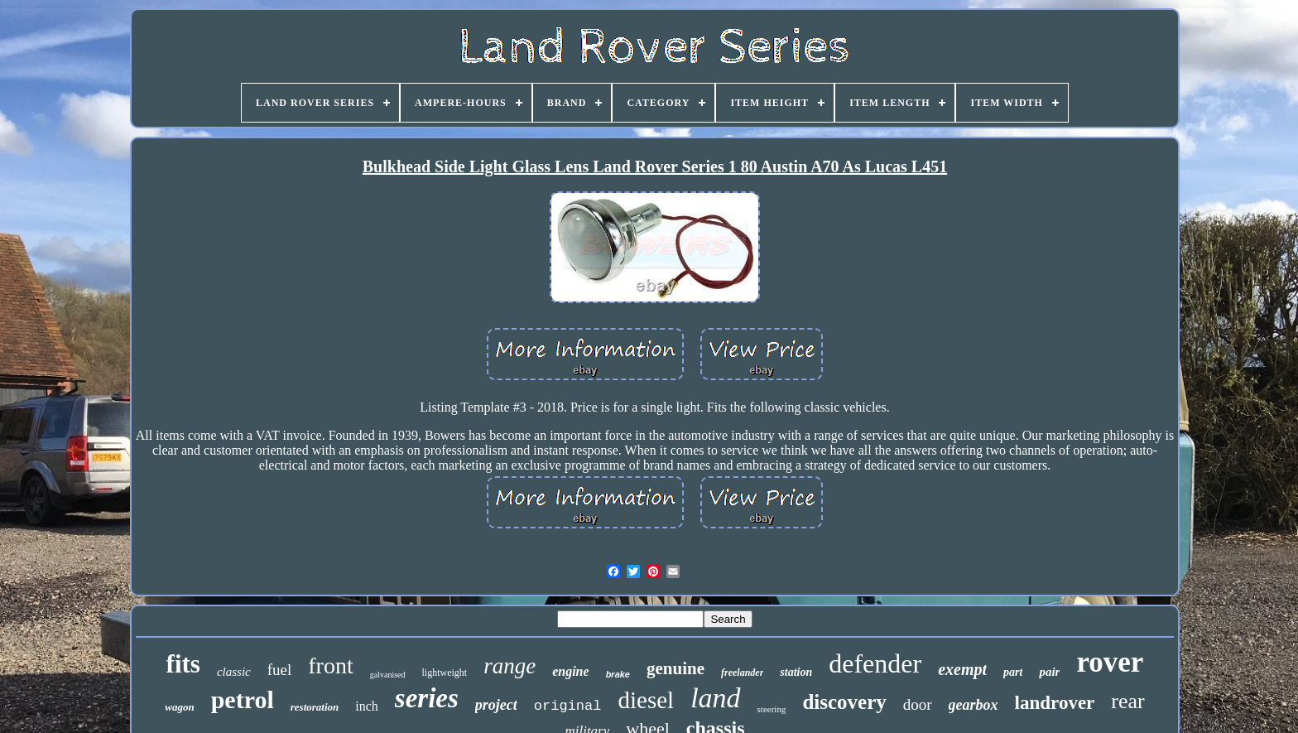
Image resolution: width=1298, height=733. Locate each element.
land (715, 697)
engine (570, 671)
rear (1127, 701)
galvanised (388, 674)
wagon (179, 707)
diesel (646, 700)
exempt (962, 669)
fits (183, 663)
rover (1109, 662)
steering (771, 709)
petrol (242, 699)
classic (234, 671)
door (917, 704)
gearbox (973, 705)
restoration (315, 707)
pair (1049, 671)
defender (875, 663)
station (796, 672)
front (330, 665)
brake (618, 674)
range (509, 665)
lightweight (445, 672)
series (427, 698)
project (496, 705)
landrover (1055, 702)
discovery (844, 702)
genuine (675, 668)
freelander (742, 672)
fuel (279, 669)
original (568, 706)
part (1012, 672)
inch (366, 706)
